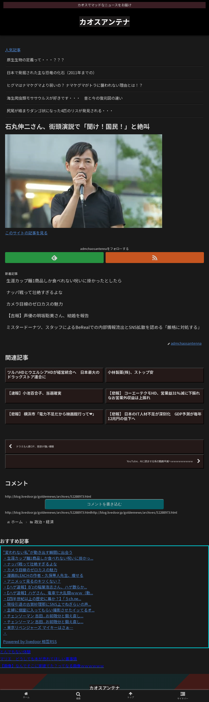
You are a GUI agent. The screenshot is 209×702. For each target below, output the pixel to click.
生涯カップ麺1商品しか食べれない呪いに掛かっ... (50, 558)
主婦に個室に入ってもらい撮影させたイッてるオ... (50, 610)
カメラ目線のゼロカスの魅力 (32, 570)
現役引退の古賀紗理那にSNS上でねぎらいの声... (49, 604)
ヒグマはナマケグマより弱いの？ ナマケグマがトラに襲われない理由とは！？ (75, 85)
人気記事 (13, 50)
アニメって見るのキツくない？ (34, 581)
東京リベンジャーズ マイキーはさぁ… (40, 627)
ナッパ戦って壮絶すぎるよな (32, 564)
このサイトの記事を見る (26, 233)
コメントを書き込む (104, 504)
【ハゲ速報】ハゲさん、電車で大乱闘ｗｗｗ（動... (50, 593)
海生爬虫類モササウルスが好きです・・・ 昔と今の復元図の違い (65, 98)
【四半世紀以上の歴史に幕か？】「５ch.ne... (44, 598)
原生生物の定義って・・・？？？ (36, 60)
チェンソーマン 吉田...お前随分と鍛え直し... (45, 616)
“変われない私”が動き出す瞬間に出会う (37, 552)
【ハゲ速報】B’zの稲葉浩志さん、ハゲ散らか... (47, 587)
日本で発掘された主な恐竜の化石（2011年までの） (52, 72)
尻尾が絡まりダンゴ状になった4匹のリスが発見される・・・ (60, 110)
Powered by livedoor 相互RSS (30, 641)
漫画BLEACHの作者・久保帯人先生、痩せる (45, 575)
